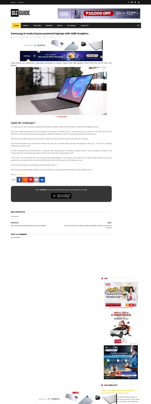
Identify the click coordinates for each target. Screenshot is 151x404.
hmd (114, 385)
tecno (127, 356)
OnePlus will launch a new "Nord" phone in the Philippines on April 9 (125, 273)
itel (125, 369)
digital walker (104, 373)
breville (113, 389)
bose (124, 389)
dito (112, 360)
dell (123, 377)
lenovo (102, 356)
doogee (119, 373)
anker (117, 381)
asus (128, 348)
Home (15, 26)
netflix (102, 369)
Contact (20, 2)
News (24, 26)
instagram (103, 381)
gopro (125, 385)
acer (101, 360)
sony (115, 356)
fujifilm (114, 364)
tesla (102, 389)
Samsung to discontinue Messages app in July (123, 282)
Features (36, 26)
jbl (114, 377)
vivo (127, 343)
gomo (129, 381)
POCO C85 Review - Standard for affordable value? (125, 292)
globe (102, 352)
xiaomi (115, 343)
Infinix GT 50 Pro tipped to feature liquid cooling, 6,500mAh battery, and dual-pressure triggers (126, 262)
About (13, 2)
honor (116, 348)
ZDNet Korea (21, 183)
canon (114, 369)
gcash (124, 360)
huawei (102, 339)
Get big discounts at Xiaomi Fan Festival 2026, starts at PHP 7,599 (126, 218)
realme (102, 348)
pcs (41, 42)
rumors (46, 42)
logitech (103, 377)
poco (102, 364)
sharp (126, 364)
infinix (114, 352)
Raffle (59, 26)
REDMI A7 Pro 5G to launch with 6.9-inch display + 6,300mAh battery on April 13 (126, 304)
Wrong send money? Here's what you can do (124, 313)
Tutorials (70, 26)
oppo (102, 343)
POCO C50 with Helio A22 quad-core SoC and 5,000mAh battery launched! (126, 228)
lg (125, 352)
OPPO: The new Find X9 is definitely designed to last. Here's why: (118, 146)
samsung (52, 42)
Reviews (48, 26)
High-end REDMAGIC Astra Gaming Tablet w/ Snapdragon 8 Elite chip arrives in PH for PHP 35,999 (126, 240)
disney (102, 385)
